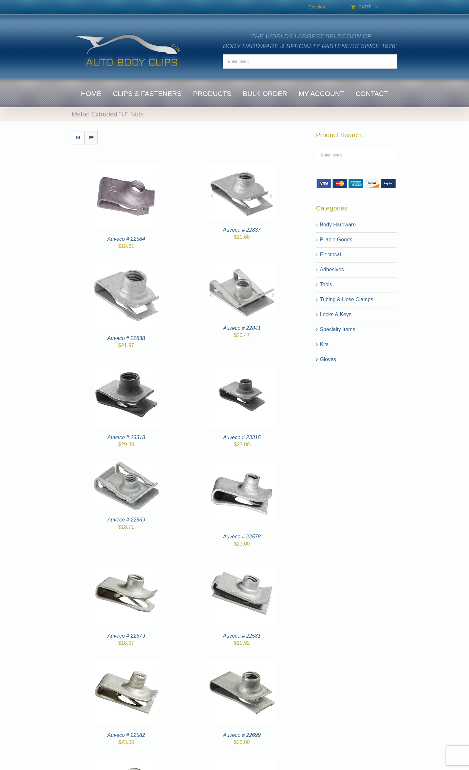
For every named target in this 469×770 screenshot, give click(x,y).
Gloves (328, 359)
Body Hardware (338, 224)
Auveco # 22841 (242, 328)
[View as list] (91, 137)
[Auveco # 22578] (242, 465)
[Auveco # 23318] (126, 366)
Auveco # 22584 (126, 239)
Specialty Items (337, 329)
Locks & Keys (335, 314)
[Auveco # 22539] (126, 465)
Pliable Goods (336, 239)
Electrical (330, 254)
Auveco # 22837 (242, 230)
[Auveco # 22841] (242, 267)
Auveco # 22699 (242, 735)
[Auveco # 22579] (126, 564)
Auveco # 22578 (242, 536)
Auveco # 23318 (126, 437)
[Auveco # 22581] (242, 564)
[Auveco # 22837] (242, 167)
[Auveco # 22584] (126, 167)
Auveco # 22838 (126, 338)
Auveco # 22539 (126, 519)
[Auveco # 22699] (242, 664)
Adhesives (332, 269)
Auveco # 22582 (126, 735)
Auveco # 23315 (242, 437)
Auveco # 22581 (242, 636)
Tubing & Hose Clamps (346, 299)
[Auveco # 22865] (242, 763)
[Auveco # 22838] (126, 267)
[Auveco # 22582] (126, 664)
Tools (326, 284)
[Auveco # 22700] (126, 763)
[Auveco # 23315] (242, 366)
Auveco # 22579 (126, 636)
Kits (324, 344)
